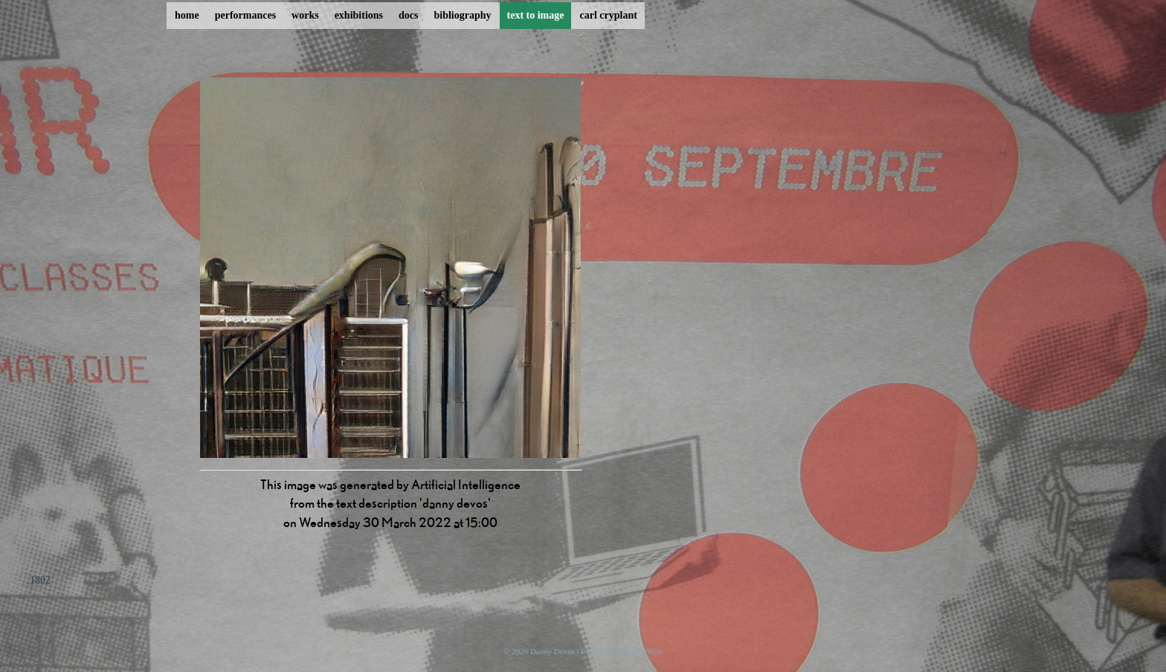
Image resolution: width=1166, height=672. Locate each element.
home (187, 15)
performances (245, 15)
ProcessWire (642, 651)
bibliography (462, 15)
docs (408, 15)
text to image (535, 15)
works (305, 15)
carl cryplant (608, 15)
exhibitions (359, 15)
